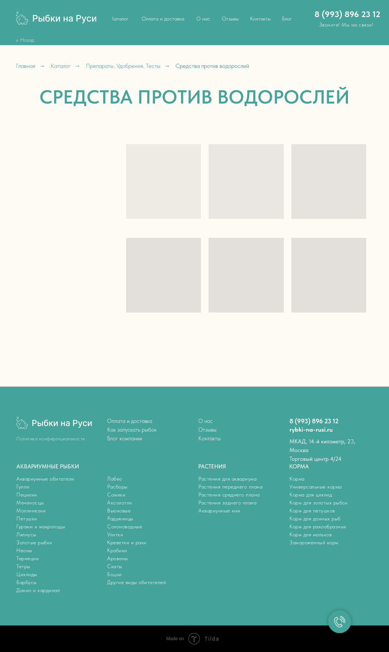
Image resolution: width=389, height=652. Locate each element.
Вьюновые (119, 510)
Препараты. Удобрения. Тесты (123, 65)
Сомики (116, 495)
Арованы (117, 558)
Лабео (114, 479)
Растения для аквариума (227, 479)
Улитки (115, 534)
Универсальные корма (315, 487)
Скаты (114, 566)
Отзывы (207, 429)
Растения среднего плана (229, 495)
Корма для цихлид (310, 495)
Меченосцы (30, 503)
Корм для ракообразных (317, 526)
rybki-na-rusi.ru (311, 429)
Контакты (209, 438)
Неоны (24, 550)
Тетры (23, 566)
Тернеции (27, 558)
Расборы (117, 487)
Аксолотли (119, 503)
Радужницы (120, 518)
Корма (297, 479)
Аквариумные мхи (219, 510)
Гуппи (23, 487)
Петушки (26, 518)
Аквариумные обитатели (45, 479)
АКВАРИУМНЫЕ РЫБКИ (47, 466)
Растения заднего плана (227, 503)
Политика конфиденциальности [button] (50, 438)
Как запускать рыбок (132, 429)
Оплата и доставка (129, 421)
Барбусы (26, 582)
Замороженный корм (313, 542)
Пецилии (26, 495)
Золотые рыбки (34, 542)
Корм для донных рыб (315, 518)
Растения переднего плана (230, 487)
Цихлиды (26, 574)
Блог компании (124, 438)
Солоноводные (124, 526)
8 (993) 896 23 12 (347, 14)
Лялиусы (26, 534)
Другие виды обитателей (136, 582)
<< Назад (25, 40)
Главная (25, 65)
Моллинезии (31, 510)
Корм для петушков (312, 510)
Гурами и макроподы (40, 526)
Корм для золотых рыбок (318, 503)
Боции (114, 574)
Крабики (117, 550)
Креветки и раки (127, 542)
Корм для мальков (310, 534)
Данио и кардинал (38, 590)
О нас (205, 421)
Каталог (61, 65)
